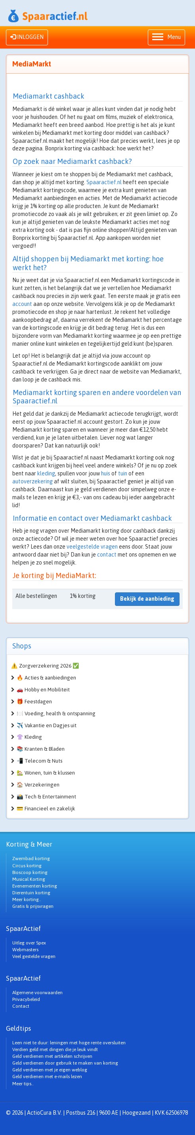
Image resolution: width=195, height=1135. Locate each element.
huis (105, 473)
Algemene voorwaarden (37, 992)
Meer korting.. (26, 899)
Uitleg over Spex (29, 943)
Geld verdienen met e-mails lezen (47, 1076)
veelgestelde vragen (92, 546)
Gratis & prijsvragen (33, 906)
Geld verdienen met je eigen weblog (49, 1070)
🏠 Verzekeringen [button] (38, 785)
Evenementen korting (34, 886)
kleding (46, 473)
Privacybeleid (26, 999)
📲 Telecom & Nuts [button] (39, 761)
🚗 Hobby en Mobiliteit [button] (43, 690)
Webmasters (25, 949)
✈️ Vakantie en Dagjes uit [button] (46, 725)
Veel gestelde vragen (33, 956)
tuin (122, 473)
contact (107, 554)
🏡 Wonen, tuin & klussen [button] (46, 773)
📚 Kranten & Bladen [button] (41, 749)
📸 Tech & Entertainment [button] (46, 797)
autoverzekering (32, 481)
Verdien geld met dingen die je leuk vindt (55, 1049)
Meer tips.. (23, 1083)
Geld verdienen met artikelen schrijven (52, 1056)
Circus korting (27, 865)
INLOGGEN (27, 37)
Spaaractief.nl (104, 182)
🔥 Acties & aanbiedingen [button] (46, 678)
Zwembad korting (31, 858)
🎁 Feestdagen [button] (34, 702)
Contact (20, 1006)
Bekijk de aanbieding (147, 599)
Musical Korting (28, 879)
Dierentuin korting (31, 893)
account (22, 304)
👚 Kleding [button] (29, 737)
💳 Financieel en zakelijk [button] (46, 809)
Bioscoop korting (30, 872)
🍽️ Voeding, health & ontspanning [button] (56, 713)
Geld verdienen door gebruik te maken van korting (65, 1063)
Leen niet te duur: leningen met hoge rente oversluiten (69, 1042)
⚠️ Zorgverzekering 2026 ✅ (45, 666)
